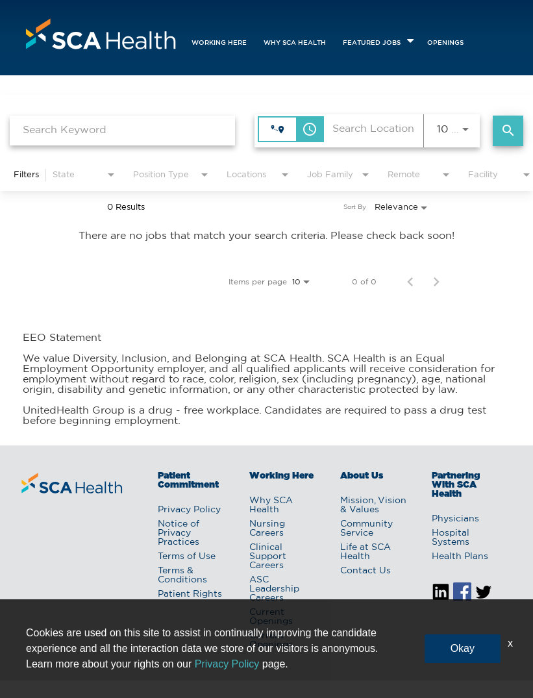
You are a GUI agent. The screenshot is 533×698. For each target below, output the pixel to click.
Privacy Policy (189, 509)
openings (445, 43)
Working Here (219, 43)
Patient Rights (190, 594)
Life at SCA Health (365, 552)
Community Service (366, 528)
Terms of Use (187, 556)
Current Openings (271, 617)
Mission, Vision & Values (373, 505)
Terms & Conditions (182, 575)
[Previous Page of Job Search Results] (410, 282)
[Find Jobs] (508, 131)
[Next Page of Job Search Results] (436, 282)
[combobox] (122, 130)
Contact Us (365, 570)
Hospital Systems (450, 538)
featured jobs (372, 43)
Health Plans (460, 556)
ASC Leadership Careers (274, 589)
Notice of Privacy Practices (178, 533)
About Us (361, 476)
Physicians (455, 518)
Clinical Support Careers (267, 556)
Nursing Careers (267, 528)
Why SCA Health (295, 43)
